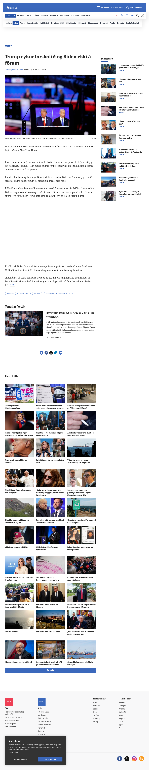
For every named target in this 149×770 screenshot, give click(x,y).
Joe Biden (37, 293)
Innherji (122, 703)
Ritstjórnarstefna (44, 722)
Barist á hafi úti (11, 632)
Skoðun (96, 716)
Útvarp (95, 722)
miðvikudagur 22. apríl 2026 (112, 8)
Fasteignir (122, 706)
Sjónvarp (96, 719)
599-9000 (12, 727)
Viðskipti (96, 706)
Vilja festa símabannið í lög (16, 547)
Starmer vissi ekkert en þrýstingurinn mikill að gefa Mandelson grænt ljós (79, 492)
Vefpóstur (41, 735)
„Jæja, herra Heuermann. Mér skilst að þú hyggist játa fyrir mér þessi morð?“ (50, 492)
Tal (120, 728)
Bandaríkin (10, 293)
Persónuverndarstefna (13, 718)
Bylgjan (122, 719)
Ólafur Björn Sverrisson (14, 70)
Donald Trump (24, 293)
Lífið (95, 712)
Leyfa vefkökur (50, 759)
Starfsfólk (41, 728)
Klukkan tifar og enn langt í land (18, 662)
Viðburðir (122, 712)
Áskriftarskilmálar (44, 725)
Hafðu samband (44, 718)
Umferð (41, 731)
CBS (12, 285)
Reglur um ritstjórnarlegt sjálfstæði (14, 713)
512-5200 (45, 712)
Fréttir (95, 703)
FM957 (121, 722)
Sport (95, 709)
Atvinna (122, 709)
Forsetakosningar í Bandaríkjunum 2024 (58, 293)
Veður (121, 716)
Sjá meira (50, 670)
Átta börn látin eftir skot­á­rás (48, 632)
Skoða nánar (13, 753)
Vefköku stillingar (20, 759)
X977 (121, 725)
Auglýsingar (42, 715)
